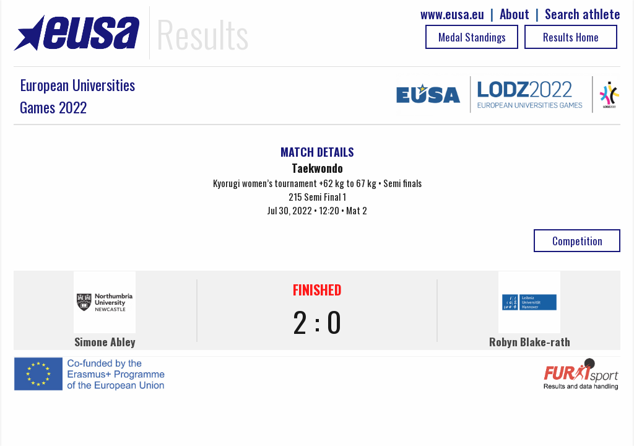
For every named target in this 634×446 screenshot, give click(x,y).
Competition (577, 240)
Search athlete (582, 14)
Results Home (571, 37)
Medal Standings (472, 37)
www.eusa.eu (452, 14)
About (514, 14)
